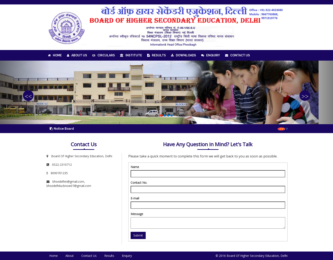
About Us (77, 55)
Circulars (103, 55)
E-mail (135, 198)
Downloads (183, 55)
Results (156, 55)
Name (135, 167)
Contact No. (139, 183)
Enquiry (210, 55)
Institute (131, 55)
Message (137, 214)
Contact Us (237, 55)
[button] (25, 92)
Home (55, 55)
